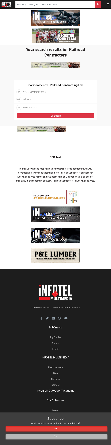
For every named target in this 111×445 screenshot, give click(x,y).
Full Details (55, 115)
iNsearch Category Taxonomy (55, 390)
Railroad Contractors (31, 108)
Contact (55, 343)
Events (55, 349)
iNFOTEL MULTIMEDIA (49, 307)
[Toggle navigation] (109, 4)
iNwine (55, 410)
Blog (55, 373)
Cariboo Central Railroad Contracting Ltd (55, 85)
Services (55, 379)
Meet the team (55, 367)
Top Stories (55, 337)
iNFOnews (55, 327)
